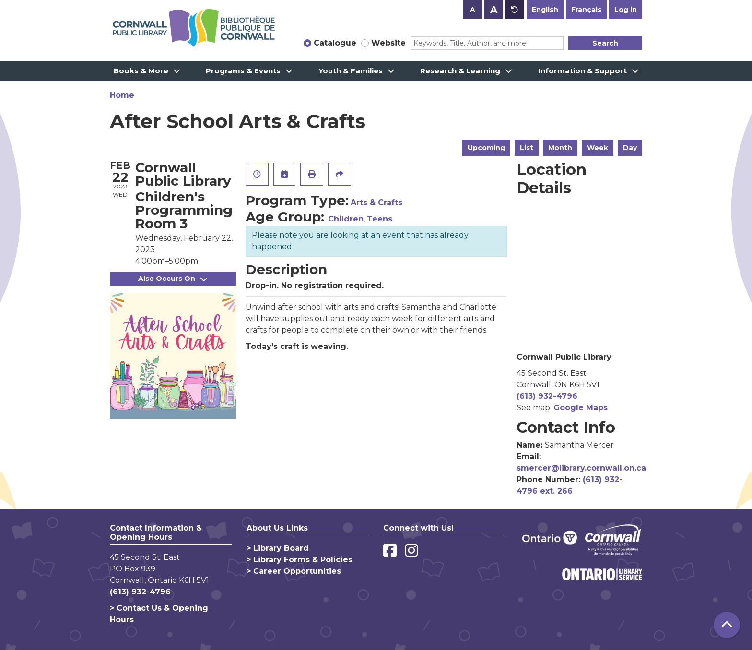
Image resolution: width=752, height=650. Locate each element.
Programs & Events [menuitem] (243, 70)
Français (586, 9)
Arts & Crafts (376, 202)
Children (346, 218)
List (526, 147)
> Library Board (278, 548)
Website (388, 42)
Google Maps (580, 407)
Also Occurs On (172, 278)
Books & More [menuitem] (141, 70)
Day (630, 147)
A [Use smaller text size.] (472, 9)
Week (597, 147)
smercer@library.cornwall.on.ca (581, 468)
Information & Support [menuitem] (582, 70)
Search (605, 43)
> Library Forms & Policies (299, 559)
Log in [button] (625, 9)
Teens (379, 218)
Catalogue (335, 42)
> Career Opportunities (294, 571)
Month (560, 147)
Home (122, 95)
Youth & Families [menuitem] (350, 70)
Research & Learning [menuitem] (460, 70)
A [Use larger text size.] (493, 9)
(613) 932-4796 (547, 396)
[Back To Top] (727, 625)
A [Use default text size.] (514, 9)
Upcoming (486, 147)
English (545, 9)
